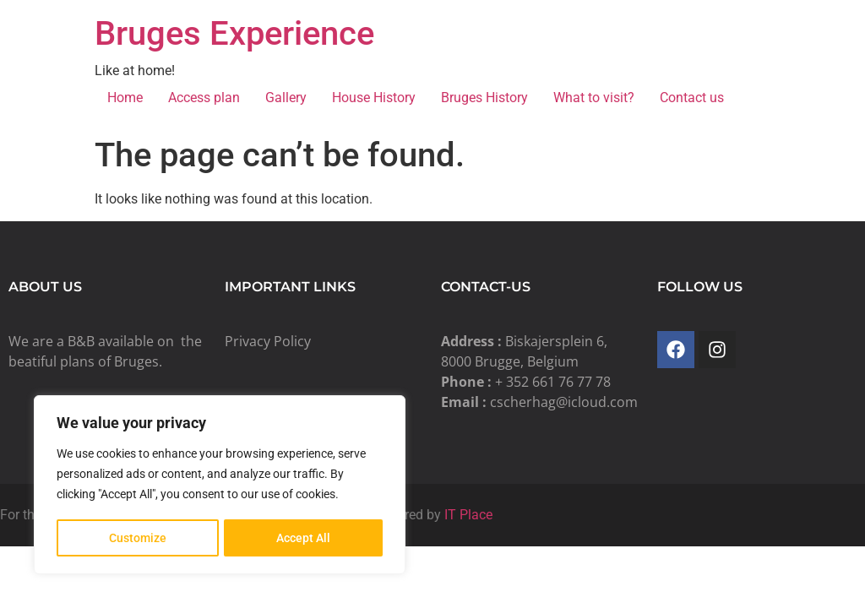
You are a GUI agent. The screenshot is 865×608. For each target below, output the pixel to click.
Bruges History (484, 98)
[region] (219, 485)
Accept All (304, 538)
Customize (137, 538)
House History (374, 98)
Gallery (286, 98)
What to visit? (593, 98)
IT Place (468, 515)
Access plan (204, 98)
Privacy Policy (268, 341)
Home (125, 98)
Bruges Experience (234, 33)
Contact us (692, 98)
